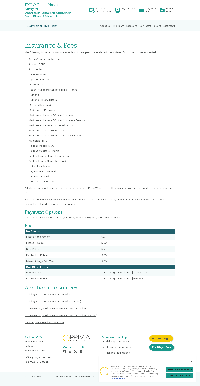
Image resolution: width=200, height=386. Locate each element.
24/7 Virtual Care (128, 10)
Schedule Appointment (104, 10)
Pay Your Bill (151, 10)
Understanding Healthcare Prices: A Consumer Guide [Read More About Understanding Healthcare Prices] (55, 308)
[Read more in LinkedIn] (81, 351)
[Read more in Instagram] (70, 351)
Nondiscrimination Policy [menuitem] (84, 377)
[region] (147, 369)
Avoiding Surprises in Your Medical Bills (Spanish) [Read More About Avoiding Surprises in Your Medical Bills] (53, 301)
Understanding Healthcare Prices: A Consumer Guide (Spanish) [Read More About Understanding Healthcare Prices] (61, 315)
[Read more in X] (76, 351)
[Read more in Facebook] (65, 351)
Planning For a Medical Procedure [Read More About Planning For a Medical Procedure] (44, 322)
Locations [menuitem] (131, 25)
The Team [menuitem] (118, 25)
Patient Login (161, 338)
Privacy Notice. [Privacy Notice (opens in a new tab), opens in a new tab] (119, 378)
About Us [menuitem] (105, 25)
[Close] (191, 361)
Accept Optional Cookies (180, 369)
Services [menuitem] (144, 25)
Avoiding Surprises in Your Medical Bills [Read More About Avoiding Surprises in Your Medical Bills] (47, 294)
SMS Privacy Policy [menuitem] (63, 377)
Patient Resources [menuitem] (163, 25)
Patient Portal (170, 10)
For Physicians (161, 347)
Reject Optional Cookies (179, 375)
